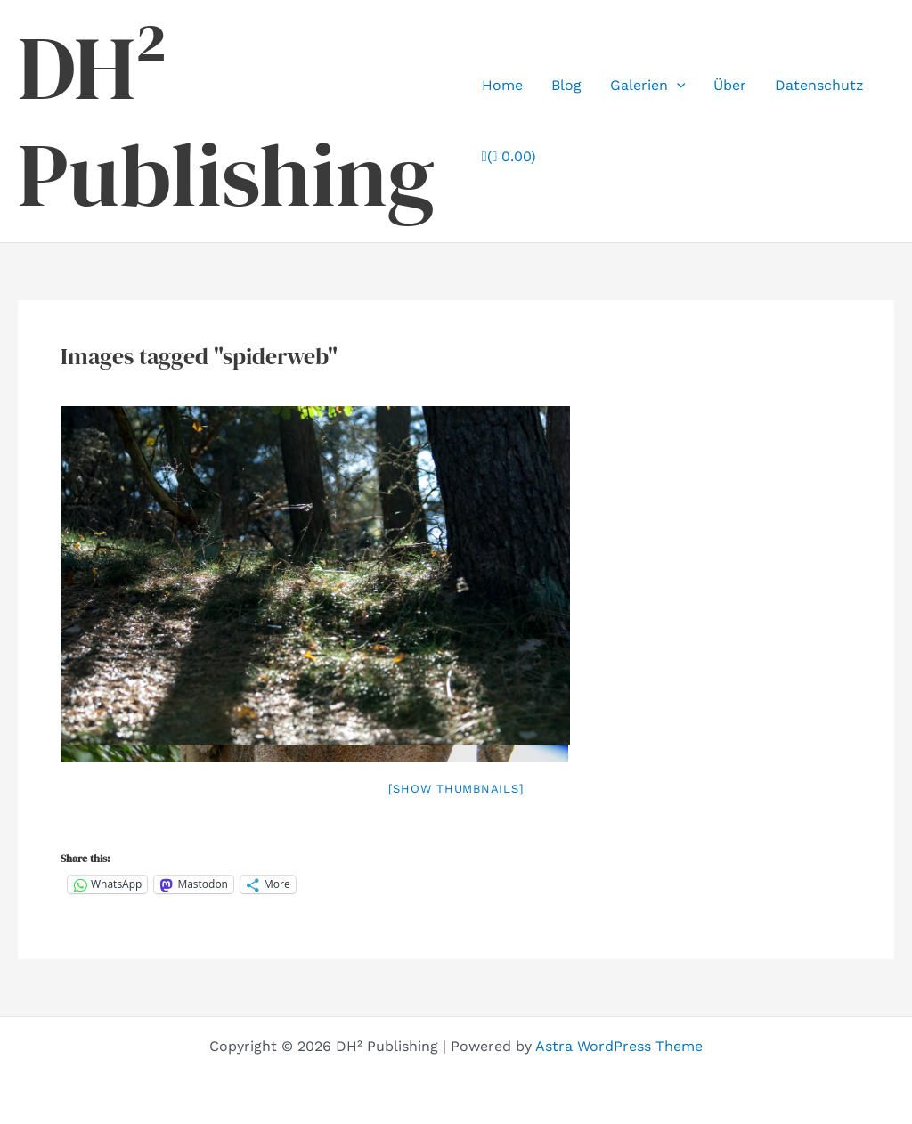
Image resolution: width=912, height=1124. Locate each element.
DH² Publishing (226, 121)
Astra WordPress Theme (619, 1046)
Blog (566, 85)
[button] (677, 85)
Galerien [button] (648, 85)
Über (729, 85)
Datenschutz (819, 85)
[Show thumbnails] (456, 788)
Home (502, 85)
